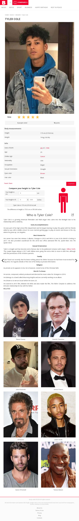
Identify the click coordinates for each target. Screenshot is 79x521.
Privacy (39, 513)
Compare (20, 2)
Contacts (39, 518)
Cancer (42, 156)
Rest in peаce (56, 7)
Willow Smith (71, 249)
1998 (47, 148)
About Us (39, 508)
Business (28, 7)
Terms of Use (39, 510)
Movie (11, 7)
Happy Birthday (41, 7)
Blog (39, 515)
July (41, 148)
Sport (19, 7)
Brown (42, 173)
